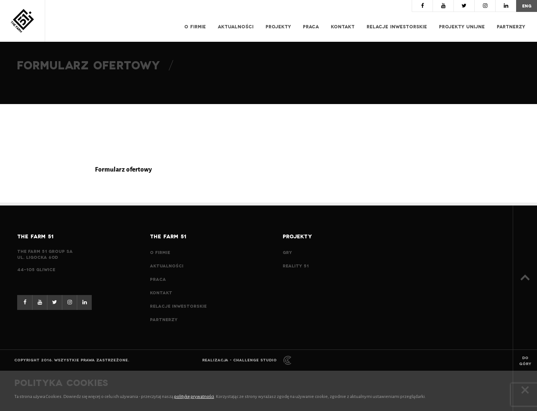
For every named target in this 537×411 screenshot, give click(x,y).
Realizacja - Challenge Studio (246, 360)
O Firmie (195, 27)
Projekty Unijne (462, 27)
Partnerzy (511, 27)
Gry (287, 252)
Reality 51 (296, 266)
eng (526, 6)
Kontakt (343, 27)
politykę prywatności (194, 396)
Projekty (278, 27)
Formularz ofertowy (123, 169)
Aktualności (236, 27)
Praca (311, 27)
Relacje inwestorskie (397, 27)
